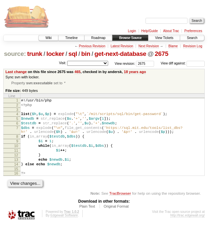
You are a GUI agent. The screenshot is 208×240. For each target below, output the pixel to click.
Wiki (48, 38)
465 (77, 72)
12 (16, 167)
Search (192, 38)
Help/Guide (149, 31)
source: (15, 53)
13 (16, 172)
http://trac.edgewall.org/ (187, 231)
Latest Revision (121, 46)
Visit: (62, 63)
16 (16, 188)
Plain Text (87, 222)
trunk (34, 53)
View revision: (125, 63)
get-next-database (120, 53)
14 (16, 178)
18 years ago (135, 72)
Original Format (116, 222)
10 (16, 155)
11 (16, 161)
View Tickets (164, 38)
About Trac (171, 31)
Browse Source (130, 38)
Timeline (71, 38)
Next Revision (149, 46)
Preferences (193, 31)
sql (72, 53)
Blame (173, 46)
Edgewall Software (64, 231)
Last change (16, 72)
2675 (161, 53)
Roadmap (98, 38)
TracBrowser (120, 209)
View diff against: (183, 63)
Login (132, 31)
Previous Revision (92, 46)
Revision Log (192, 46)
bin (85, 53)
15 (16, 183)
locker (55, 53)
